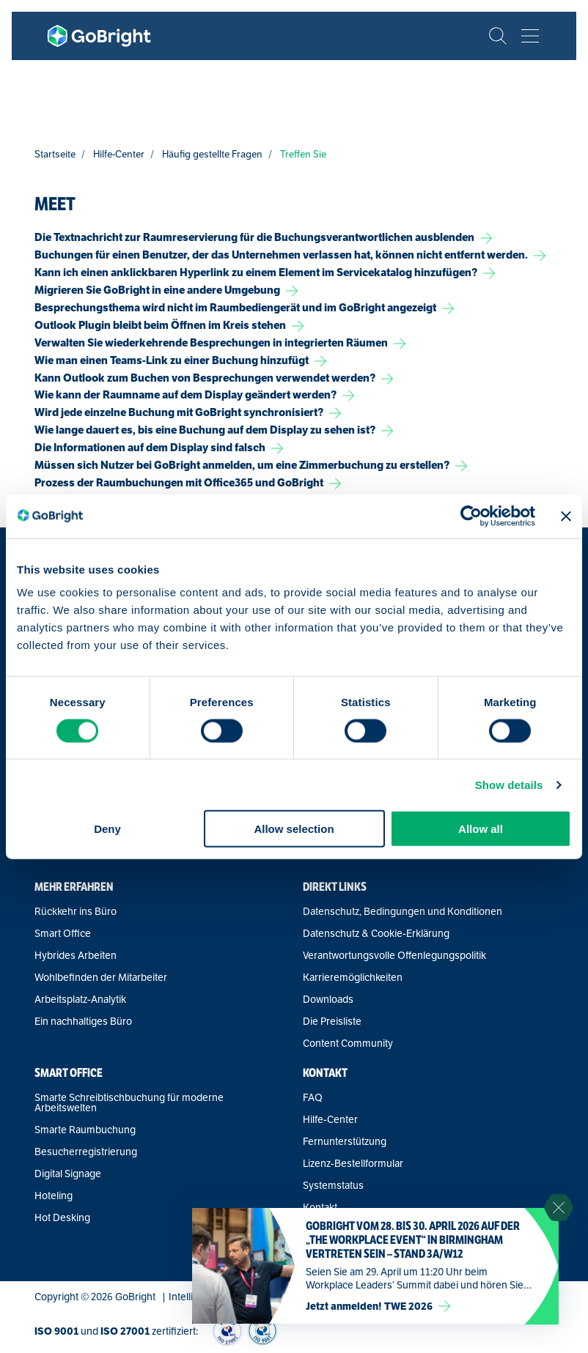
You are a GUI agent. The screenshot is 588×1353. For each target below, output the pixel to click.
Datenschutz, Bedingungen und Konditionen (402, 911)
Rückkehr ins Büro (75, 911)
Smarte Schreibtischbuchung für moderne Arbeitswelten (129, 1102)
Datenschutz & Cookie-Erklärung (376, 933)
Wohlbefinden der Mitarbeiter (100, 977)
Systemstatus (333, 1185)
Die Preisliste (332, 1021)
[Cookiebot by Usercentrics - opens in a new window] (471, 516)
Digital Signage (67, 1173)
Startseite (55, 154)
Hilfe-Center (118, 154)
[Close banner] (566, 516)
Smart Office (62, 933)
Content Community (348, 1043)
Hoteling (53, 1195)
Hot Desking (62, 1217)
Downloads (328, 999)
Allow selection (294, 829)
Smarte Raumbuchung (85, 1129)
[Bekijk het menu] (530, 36)
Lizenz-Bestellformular (353, 1163)
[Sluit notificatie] (558, 1208)
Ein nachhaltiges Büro (83, 1021)
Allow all (480, 829)
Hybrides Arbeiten (75, 955)
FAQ (313, 1097)
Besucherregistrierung (85, 1151)
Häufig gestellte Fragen (212, 154)
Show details (509, 784)
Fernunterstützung (344, 1141)
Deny (107, 829)
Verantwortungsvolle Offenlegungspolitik (394, 955)
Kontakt (320, 1207)
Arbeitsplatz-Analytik (80, 999)
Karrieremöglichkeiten (353, 977)
